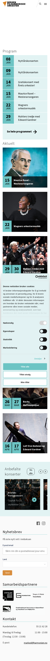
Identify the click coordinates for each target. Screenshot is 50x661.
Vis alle (31, 471)
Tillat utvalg (25, 374)
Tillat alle (25, 367)
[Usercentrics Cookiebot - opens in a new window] (35, 277)
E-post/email (8, 545)
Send (7, 573)
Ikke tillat (25, 382)
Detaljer (38, 358)
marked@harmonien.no (35, 642)
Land (5, 559)
